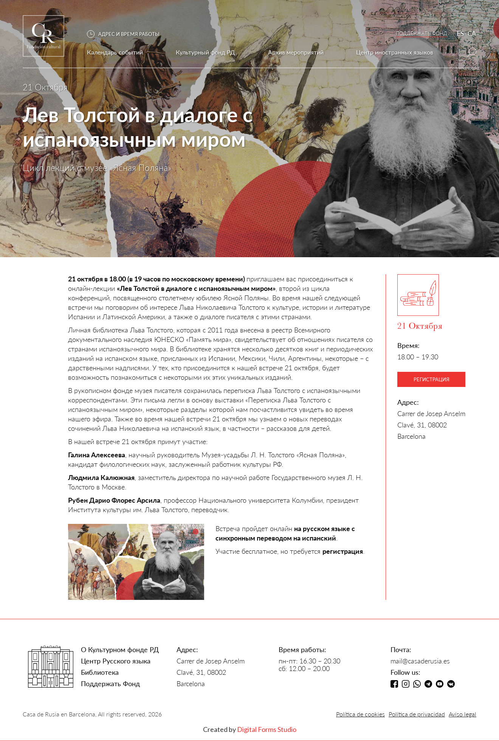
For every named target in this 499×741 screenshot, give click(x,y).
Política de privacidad (417, 714)
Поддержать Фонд (110, 683)
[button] (127, 34)
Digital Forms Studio (266, 729)
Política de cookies (360, 714)
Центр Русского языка (115, 661)
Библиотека (100, 672)
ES (460, 33)
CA (472, 33)
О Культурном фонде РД (120, 649)
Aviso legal (462, 714)
